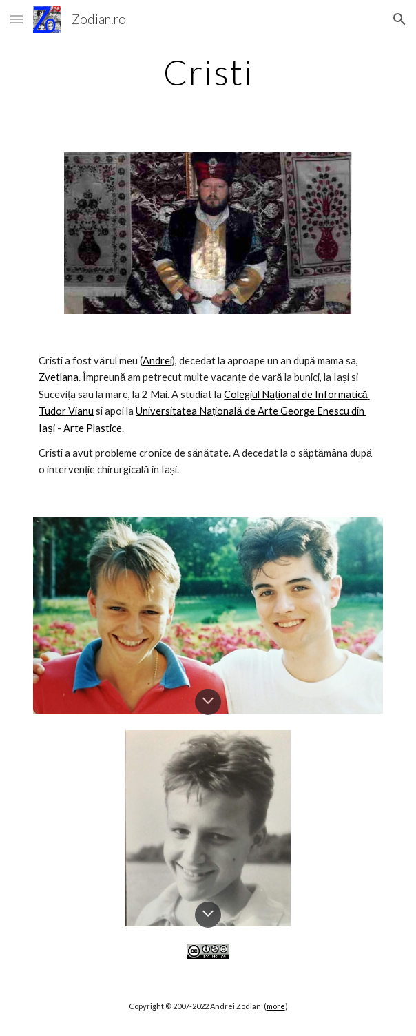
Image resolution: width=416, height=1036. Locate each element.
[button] (16, 19)
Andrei (157, 360)
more (276, 1006)
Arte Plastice (92, 428)
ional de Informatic (320, 394)
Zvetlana (59, 377)
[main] (207, 72)
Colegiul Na (249, 394)
